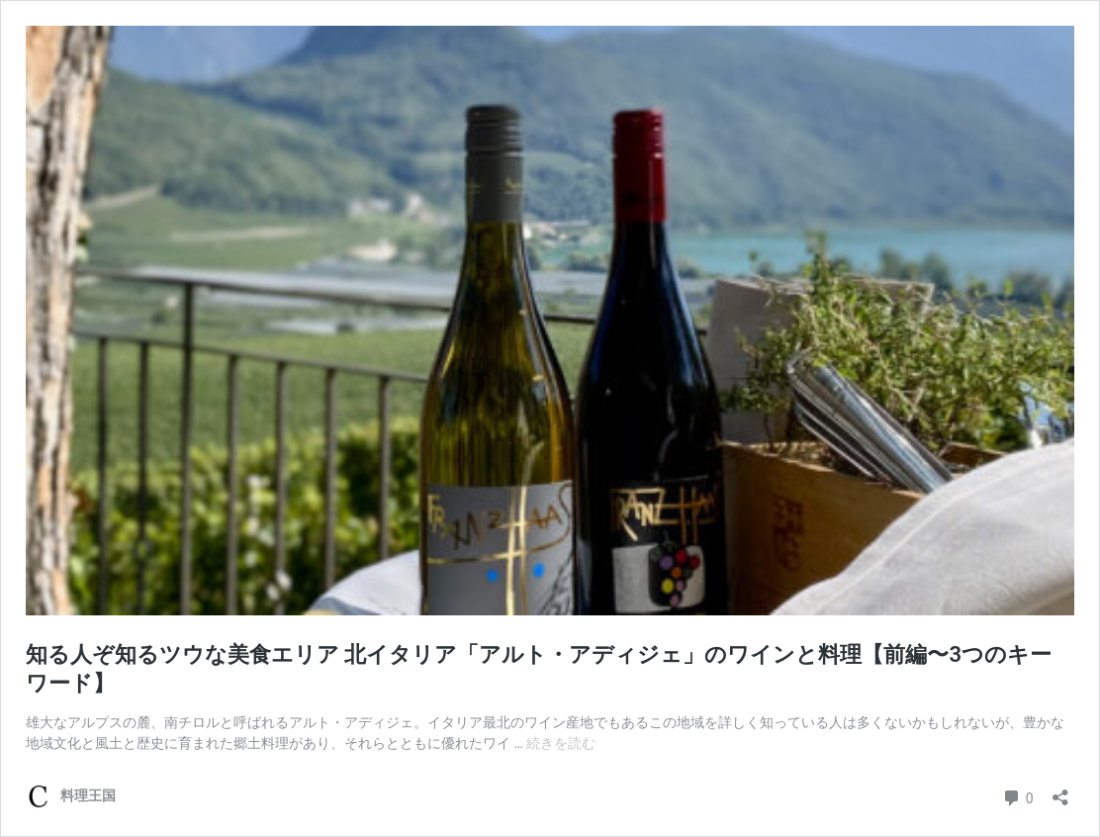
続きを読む (561, 743)
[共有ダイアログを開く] (1060, 791)
